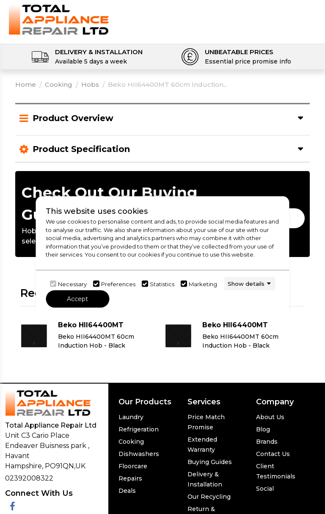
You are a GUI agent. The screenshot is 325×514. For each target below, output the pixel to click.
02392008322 (29, 478)
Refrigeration (138, 429)
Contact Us (273, 454)
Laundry (130, 417)
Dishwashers (138, 454)
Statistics (162, 283)
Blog (263, 429)
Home (25, 84)
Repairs (130, 478)
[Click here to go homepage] (58, 19)
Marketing (203, 283)
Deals (127, 491)
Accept (77, 299)
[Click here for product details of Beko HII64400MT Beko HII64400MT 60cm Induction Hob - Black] (90, 336)
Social (265, 488)
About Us (270, 417)
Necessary (72, 283)
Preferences (118, 283)
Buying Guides (209, 462)
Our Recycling (209, 496)
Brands (267, 441)
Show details (246, 283)
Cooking (58, 84)
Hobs (90, 84)
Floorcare (132, 466)
